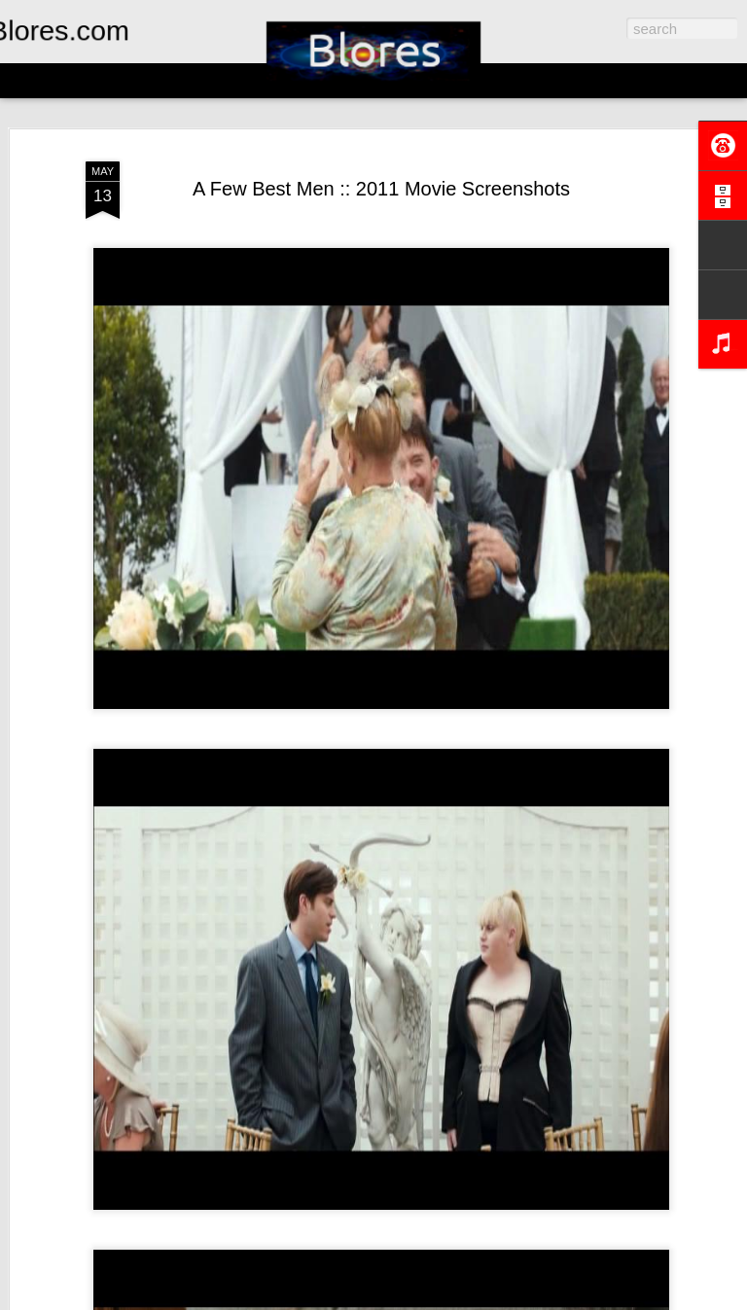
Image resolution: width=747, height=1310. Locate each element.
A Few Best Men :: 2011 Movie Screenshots (381, 188)
